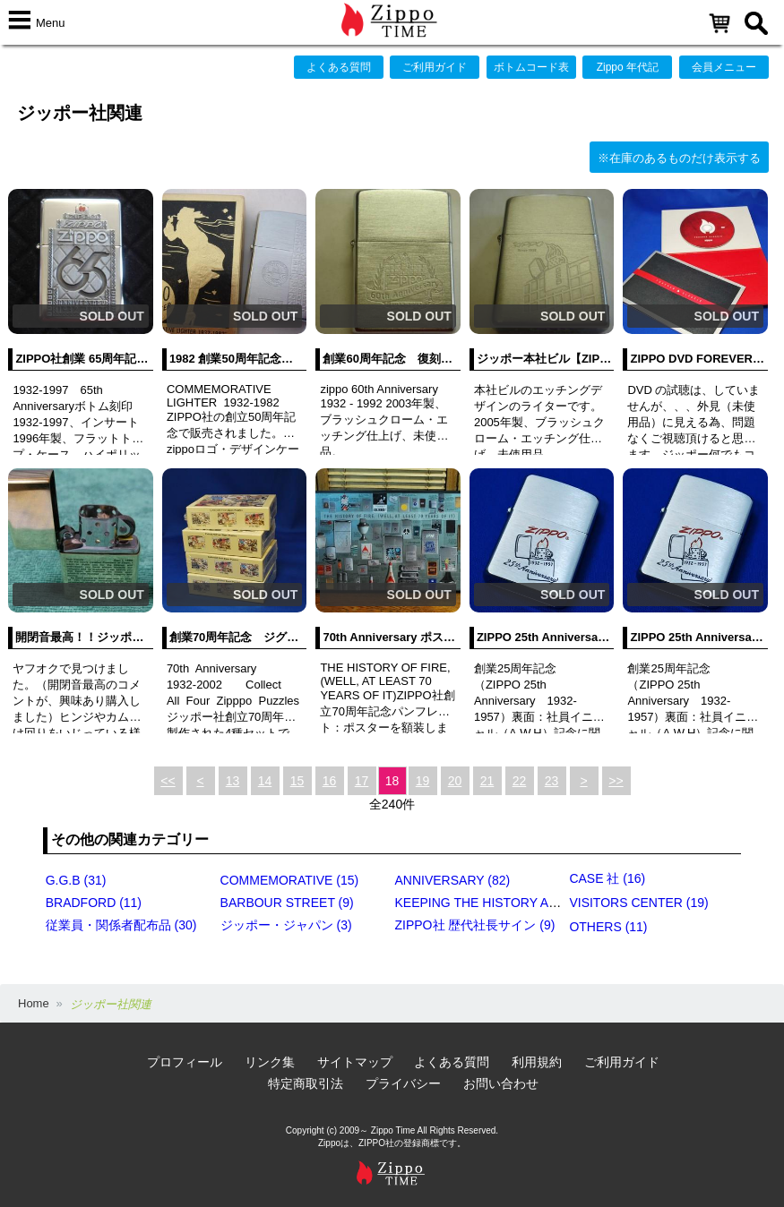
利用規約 (537, 1062)
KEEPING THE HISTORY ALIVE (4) (495, 902)
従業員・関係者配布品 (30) (121, 925)
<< (167, 781)
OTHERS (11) (608, 927)
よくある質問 (338, 67)
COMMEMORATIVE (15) (289, 880)
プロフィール (184, 1062)
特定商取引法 (305, 1083)
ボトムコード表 (531, 67)
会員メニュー (724, 67)
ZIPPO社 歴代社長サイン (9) (475, 925)
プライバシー (403, 1083)
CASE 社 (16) (607, 878)
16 (330, 781)
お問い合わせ (500, 1083)
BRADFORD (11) (94, 902)
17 (362, 781)
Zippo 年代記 (628, 67)
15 (297, 781)
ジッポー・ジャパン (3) (286, 925)
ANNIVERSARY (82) (453, 880)
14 (265, 781)
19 (423, 781)
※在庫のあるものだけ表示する (679, 158)
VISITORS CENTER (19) (638, 902)
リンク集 (270, 1062)
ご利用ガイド (434, 67)
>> (615, 781)
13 (233, 781)
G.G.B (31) (76, 880)
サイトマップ (354, 1062)
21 (487, 781)
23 (552, 781)
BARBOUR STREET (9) (287, 902)
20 (455, 781)
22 (520, 781)
